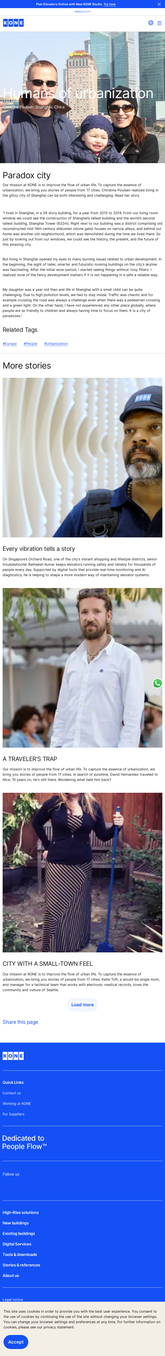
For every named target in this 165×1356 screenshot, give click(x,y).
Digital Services (17, 1244)
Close (159, 4)
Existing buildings (19, 1233)
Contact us (12, 1093)
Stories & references (21, 1265)
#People (30, 343)
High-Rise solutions (21, 1212)
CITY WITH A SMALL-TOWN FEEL (48, 963)
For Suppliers (13, 1114)
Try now (110, 4)
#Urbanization (56, 343)
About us (11, 1275)
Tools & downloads (20, 1254)
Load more (82, 1004)
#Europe (10, 343)
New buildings (15, 1223)
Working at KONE (17, 1103)
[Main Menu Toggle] (159, 23)
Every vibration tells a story (39, 548)
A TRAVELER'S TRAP (30, 759)
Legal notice (13, 1299)
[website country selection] (151, 22)
